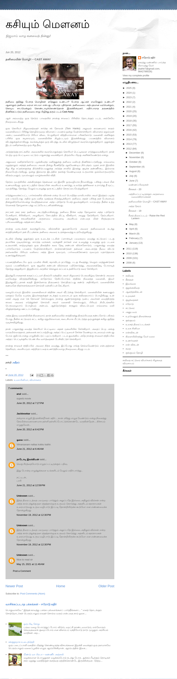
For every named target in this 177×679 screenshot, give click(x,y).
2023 (129, 97)
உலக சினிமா (21, 380)
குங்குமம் (130, 320)
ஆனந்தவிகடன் (134, 292)
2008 (129, 262)
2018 (129, 120)
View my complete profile (136, 75)
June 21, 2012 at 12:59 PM (31, 485)
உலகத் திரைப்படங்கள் (138, 324)
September (135, 166)
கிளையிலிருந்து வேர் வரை (140, 336)
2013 (129, 143)
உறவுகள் (130, 296)
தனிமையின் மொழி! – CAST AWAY (148, 201)
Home (60, 586)
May (131, 224)
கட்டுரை (130, 308)
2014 (129, 139)
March (133, 233)
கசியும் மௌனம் (48, 24)
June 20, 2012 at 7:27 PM (30, 403)
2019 (129, 116)
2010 (129, 253)
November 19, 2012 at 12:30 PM (34, 515)
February (134, 238)
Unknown (22, 495)
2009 (129, 258)
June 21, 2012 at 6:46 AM (30, 449)
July (131, 175)
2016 (129, 130)
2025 (129, 88)
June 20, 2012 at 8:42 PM (30, 429)
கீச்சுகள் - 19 (135, 210)
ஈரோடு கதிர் (148, 57)
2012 (129, 148)
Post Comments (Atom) (32, 593)
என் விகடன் (132, 344)
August (133, 171)
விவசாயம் (128, 363)
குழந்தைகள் (132, 300)
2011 (129, 248)
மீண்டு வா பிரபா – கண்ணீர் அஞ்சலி (43, 654)
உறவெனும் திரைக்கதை (138, 316)
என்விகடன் (132, 332)
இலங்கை (131, 283)
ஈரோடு (130, 304)
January (133, 242)
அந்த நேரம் (135, 206)
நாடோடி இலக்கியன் (28, 459)
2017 (129, 125)
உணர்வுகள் (132, 340)
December (135, 152)
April (132, 228)
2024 (129, 92)
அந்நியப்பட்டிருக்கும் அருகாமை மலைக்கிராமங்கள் (146, 195)
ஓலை (20, 440)
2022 (129, 102)
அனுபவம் (131, 312)
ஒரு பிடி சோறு (31, 624)
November (135, 157)
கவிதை (129, 275)
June (132, 180)
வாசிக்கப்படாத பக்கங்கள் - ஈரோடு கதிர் (31, 604)
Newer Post (14, 586)
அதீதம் (16, 362)
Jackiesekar (23, 413)
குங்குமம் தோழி (134, 352)
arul (19, 394)
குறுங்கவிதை (133, 287)
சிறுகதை (157, 360)
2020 (129, 111)
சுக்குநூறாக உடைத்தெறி (21, 642)
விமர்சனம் (35, 380)
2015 (129, 134)
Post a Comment (22, 571)
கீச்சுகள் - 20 (135, 189)
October (133, 162)
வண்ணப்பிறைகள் (139, 184)
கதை (128, 348)
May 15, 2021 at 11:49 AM (30, 564)
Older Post (106, 586)
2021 (129, 106)
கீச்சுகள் (129, 279)
